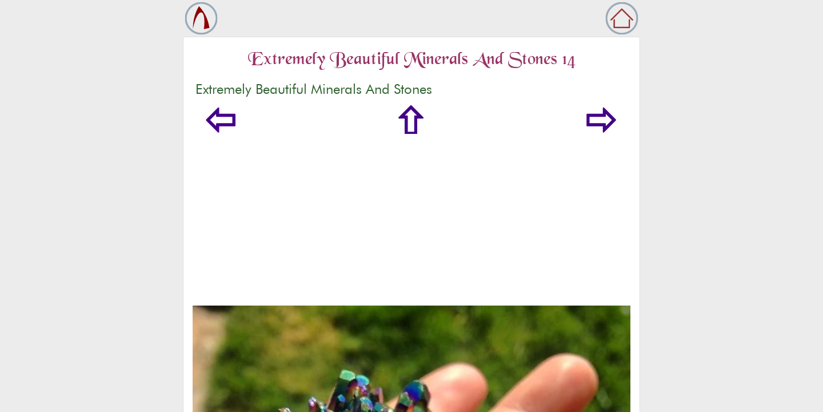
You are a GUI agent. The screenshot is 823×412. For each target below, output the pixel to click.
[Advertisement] (411, 220)
